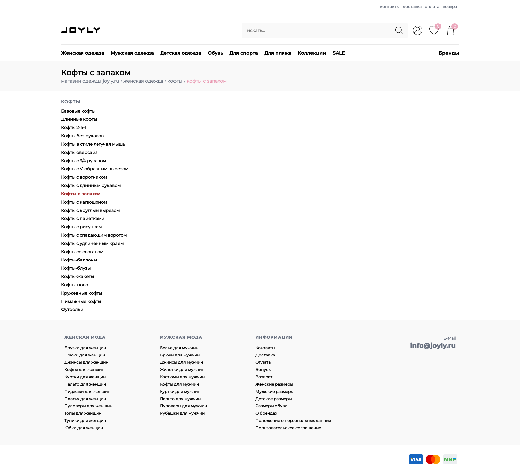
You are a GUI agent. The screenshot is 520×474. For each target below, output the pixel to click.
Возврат (263, 376)
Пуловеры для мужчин (183, 405)
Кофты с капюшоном (84, 202)
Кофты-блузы (76, 268)
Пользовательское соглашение (288, 427)
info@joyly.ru (433, 346)
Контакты (265, 347)
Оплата (263, 362)
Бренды (449, 53)
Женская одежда (82, 53)
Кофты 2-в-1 (73, 127)
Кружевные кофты (81, 293)
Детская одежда (180, 53)
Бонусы (263, 369)
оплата (432, 6)
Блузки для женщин (85, 347)
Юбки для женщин (83, 427)
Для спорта (243, 53)
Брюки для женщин (84, 355)
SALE (339, 53)
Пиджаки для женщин (87, 391)
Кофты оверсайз (79, 152)
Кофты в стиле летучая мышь (93, 144)
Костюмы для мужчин (182, 376)
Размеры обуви (271, 405)
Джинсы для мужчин (181, 362)
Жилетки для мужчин (182, 369)
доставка (412, 6)
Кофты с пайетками (82, 218)
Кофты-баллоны (79, 259)
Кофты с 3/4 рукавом (83, 160)
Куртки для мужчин (180, 391)
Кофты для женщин (84, 369)
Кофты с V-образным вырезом (94, 168)
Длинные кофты (79, 119)
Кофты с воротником (84, 177)
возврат (451, 6)
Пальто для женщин (85, 384)
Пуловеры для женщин (88, 405)
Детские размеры (273, 398)
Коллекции (312, 53)
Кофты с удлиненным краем (92, 243)
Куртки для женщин (85, 376)
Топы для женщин (82, 413)
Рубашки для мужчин (182, 413)
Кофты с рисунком (81, 226)
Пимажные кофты (81, 301)
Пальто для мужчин (180, 398)
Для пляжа (277, 53)
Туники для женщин (85, 420)
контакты (389, 6)
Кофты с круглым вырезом (90, 210)
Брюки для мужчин (180, 355)
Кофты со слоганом (82, 251)
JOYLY (81, 30)
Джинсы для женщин (86, 362)
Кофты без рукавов (82, 135)
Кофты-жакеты (77, 276)
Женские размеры (274, 384)
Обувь (215, 53)
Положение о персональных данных (293, 420)
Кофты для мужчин (179, 384)
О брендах (266, 413)
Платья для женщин (85, 398)
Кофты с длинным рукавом (91, 185)
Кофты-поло (74, 284)
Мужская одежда (132, 53)
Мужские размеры (274, 391)
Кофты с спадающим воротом (94, 235)
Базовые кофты (78, 111)
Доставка (265, 355)
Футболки (72, 309)
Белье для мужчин (179, 347)
